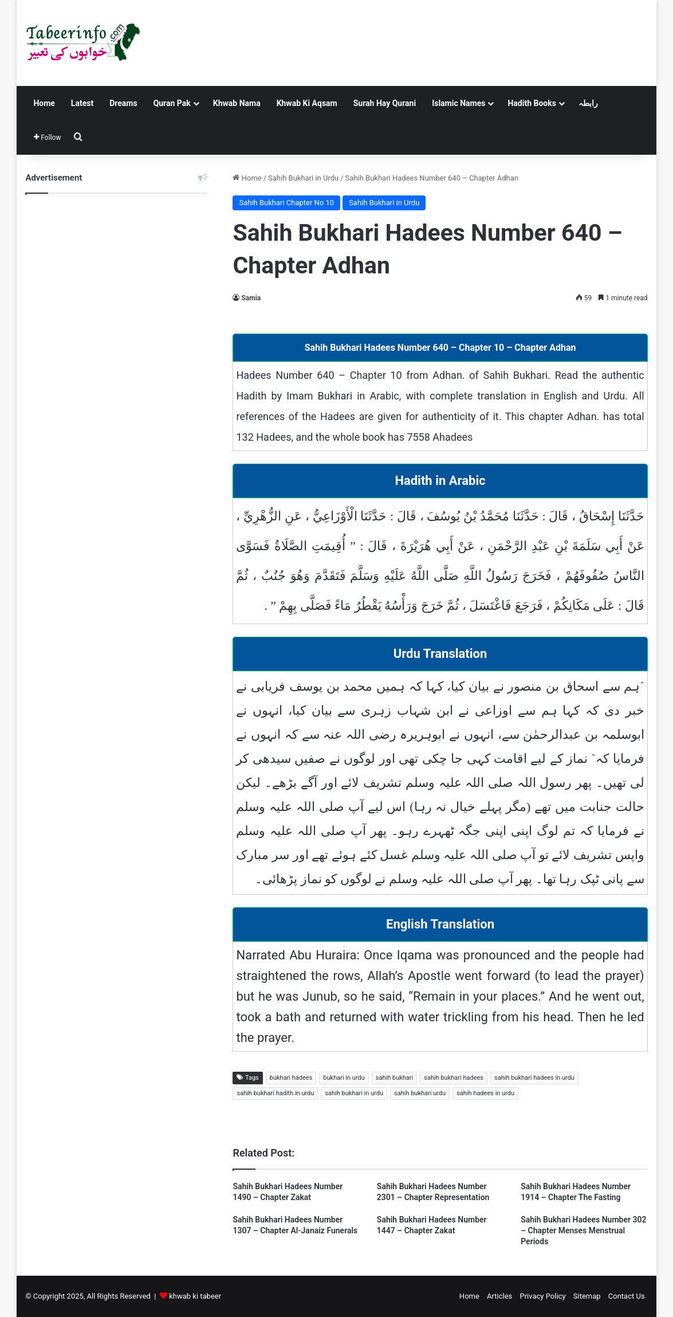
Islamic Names (458, 103)
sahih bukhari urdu (420, 1093)
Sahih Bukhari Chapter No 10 (286, 202)
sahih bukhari (394, 1077)
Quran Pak (172, 103)
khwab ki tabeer (195, 1296)
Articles (499, 1296)
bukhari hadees (291, 1077)
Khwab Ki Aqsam (307, 103)
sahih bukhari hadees (453, 1077)
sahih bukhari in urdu (354, 1093)
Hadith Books (531, 103)
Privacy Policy (543, 1296)
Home (43, 103)
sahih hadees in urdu (485, 1093)
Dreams (123, 103)
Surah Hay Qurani (384, 103)
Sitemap (587, 1296)
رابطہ (588, 103)
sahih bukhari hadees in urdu (534, 1077)
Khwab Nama (237, 103)
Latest (82, 103)
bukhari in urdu (343, 1077)
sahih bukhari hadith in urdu (275, 1093)
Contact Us (626, 1296)
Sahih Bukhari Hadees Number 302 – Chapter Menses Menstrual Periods (583, 1230)
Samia (251, 298)
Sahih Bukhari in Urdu (303, 178)
